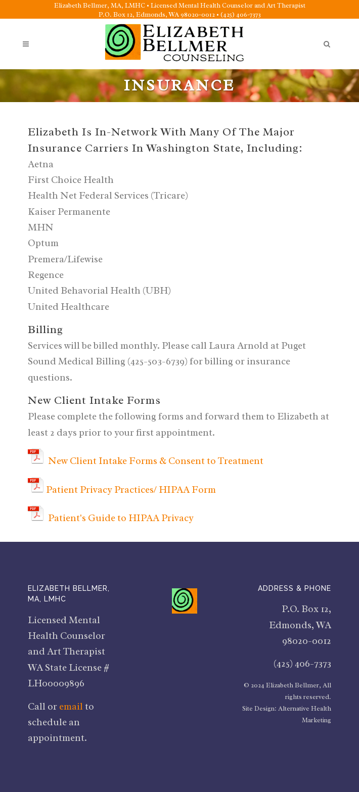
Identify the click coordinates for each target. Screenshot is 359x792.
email (71, 707)
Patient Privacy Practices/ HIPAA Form (132, 490)
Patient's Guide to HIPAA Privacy (121, 518)
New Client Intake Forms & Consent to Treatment (155, 461)
